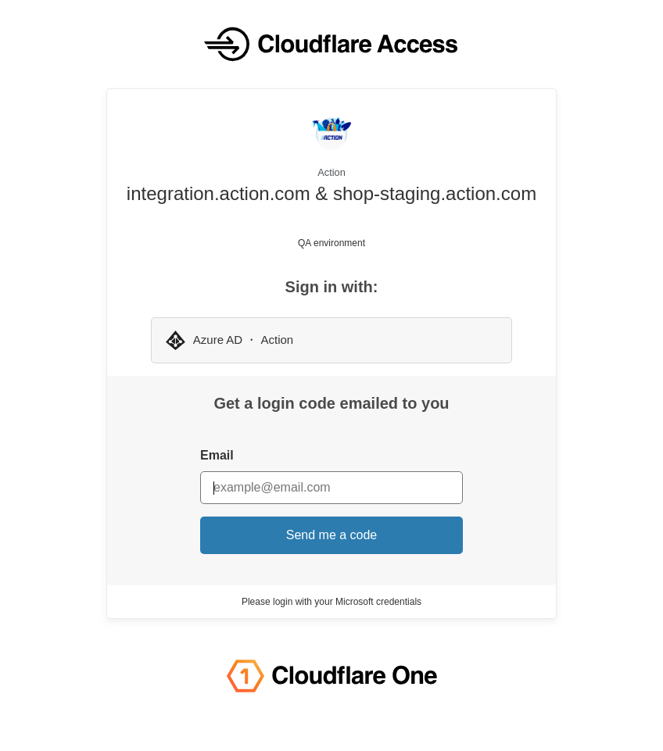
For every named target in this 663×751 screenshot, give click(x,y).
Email (217, 455)
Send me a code (332, 535)
